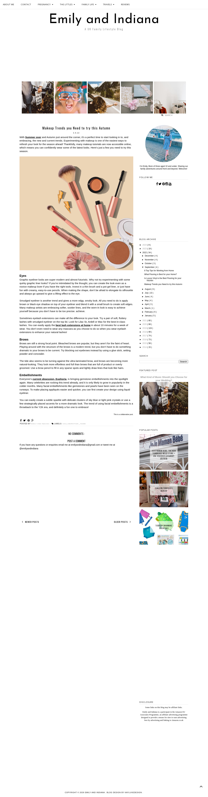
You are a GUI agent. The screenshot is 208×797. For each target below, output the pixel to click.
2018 (145, 332)
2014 (145, 347)
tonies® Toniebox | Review (164, 489)
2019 (145, 328)
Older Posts (123, 522)
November (149, 260)
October (148, 263)
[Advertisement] (104, 57)
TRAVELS (108, 4)
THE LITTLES (67, 4)
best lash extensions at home (73, 325)
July (147, 293)
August (148, 289)
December (149, 256)
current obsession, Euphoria (49, 379)
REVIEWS (125, 4)
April (147, 304)
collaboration (71, 424)
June (147, 296)
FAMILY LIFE (89, 4)
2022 (145, 252)
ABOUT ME (8, 4)
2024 (145, 245)
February (149, 312)
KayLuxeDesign (134, 792)
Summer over (33, 137)
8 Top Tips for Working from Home (159, 270)
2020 (145, 324)
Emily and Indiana (104, 19)
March (148, 308)
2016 (145, 339)
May (147, 300)
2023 (145, 249)
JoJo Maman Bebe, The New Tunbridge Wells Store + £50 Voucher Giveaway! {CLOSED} (164, 454)
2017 (145, 336)
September (150, 267)
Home (83, 424)
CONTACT (26, 4)
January (148, 316)
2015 (145, 343)
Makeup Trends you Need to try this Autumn (163, 284)
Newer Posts (30, 522)
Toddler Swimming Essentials (163, 526)
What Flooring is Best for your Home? (160, 274)
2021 (145, 320)
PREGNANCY (45, 4)
